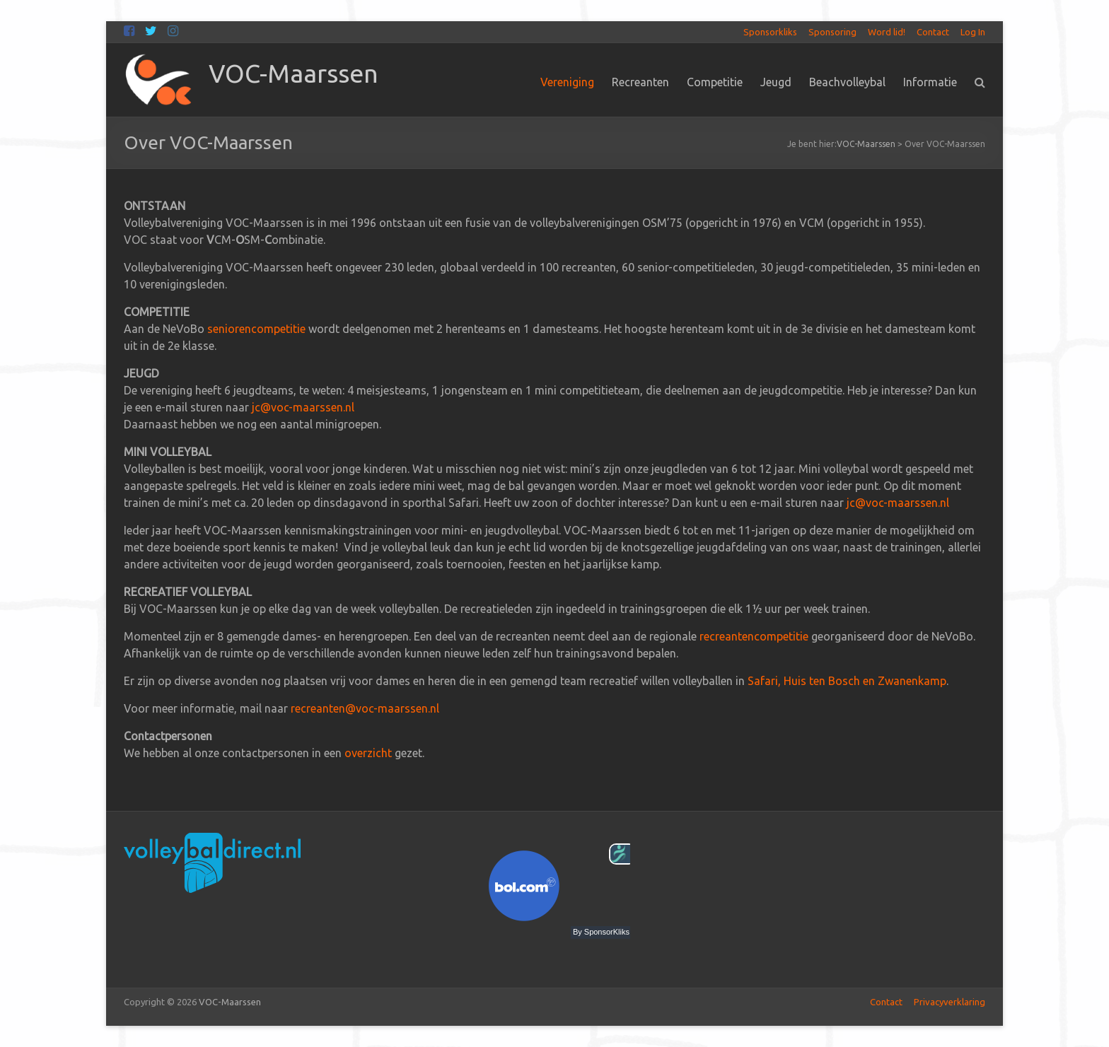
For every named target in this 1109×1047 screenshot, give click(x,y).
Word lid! (886, 32)
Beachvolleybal (847, 82)
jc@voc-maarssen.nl (303, 407)
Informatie (930, 82)
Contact (933, 32)
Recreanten (640, 82)
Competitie (715, 82)
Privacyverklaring (949, 1002)
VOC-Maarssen (293, 73)
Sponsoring (832, 32)
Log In (972, 32)
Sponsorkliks (770, 32)
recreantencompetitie (753, 636)
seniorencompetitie (256, 328)
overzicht (368, 753)
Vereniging (567, 82)
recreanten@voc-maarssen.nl (365, 708)
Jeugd (775, 82)
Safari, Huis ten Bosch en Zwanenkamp (847, 680)
